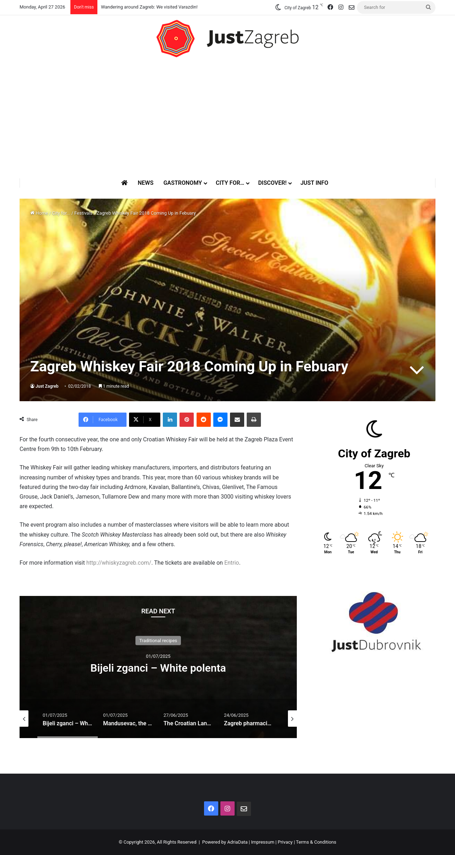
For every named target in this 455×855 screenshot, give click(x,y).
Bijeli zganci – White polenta (158, 668)
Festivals (83, 213)
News (145, 182)
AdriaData (237, 842)
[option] (158, 667)
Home (39, 213)
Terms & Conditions (316, 842)
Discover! (272, 182)
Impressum (262, 842)
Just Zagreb (47, 386)
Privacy (285, 842)
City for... (61, 213)
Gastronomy (183, 182)
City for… (230, 182)
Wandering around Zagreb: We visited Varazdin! (149, 7)
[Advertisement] (227, 117)
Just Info (314, 182)
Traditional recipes (158, 640)
